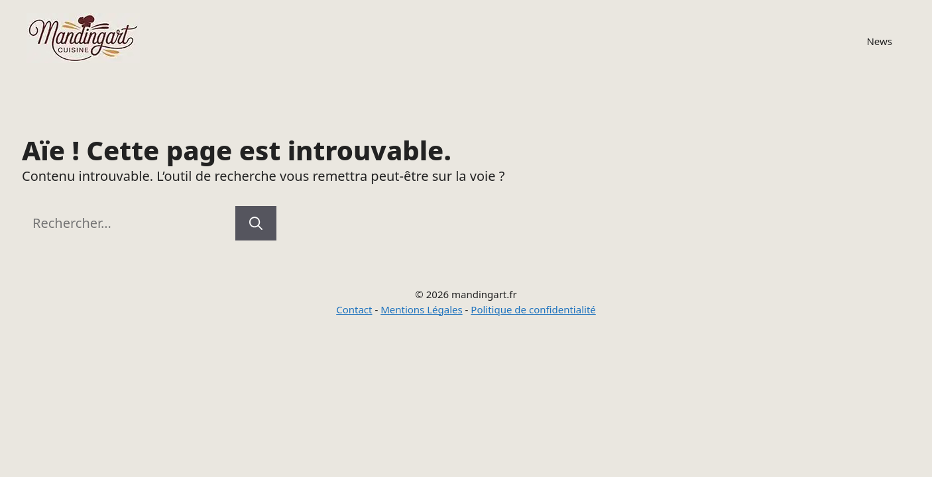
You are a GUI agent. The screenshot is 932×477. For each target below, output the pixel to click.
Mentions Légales (421, 309)
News (879, 41)
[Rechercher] (255, 223)
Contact (354, 309)
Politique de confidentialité (533, 309)
